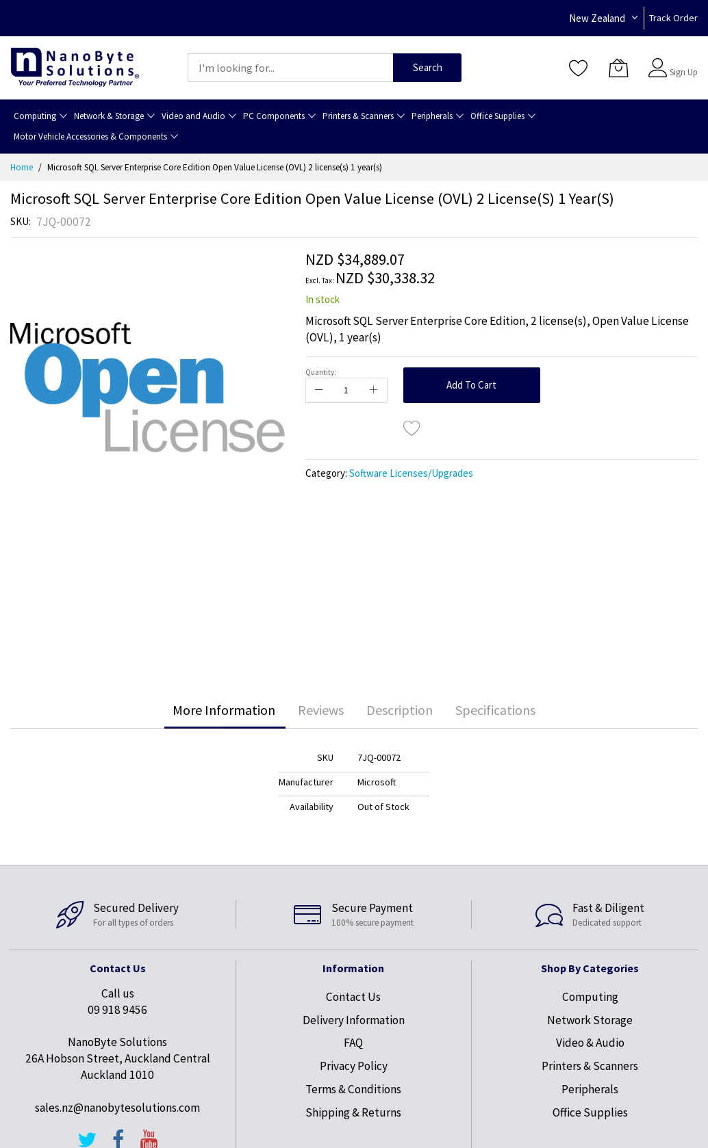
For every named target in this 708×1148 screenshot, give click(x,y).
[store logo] (75, 67)
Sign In (682, 61)
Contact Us (353, 996)
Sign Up (684, 72)
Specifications (495, 709)
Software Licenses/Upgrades (411, 473)
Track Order (673, 18)
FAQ (353, 1042)
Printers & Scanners (590, 1065)
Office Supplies (590, 1112)
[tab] (224, 710)
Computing (590, 996)
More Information (224, 709)
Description (399, 709)
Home (21, 167)
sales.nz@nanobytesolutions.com (117, 1107)
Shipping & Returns (353, 1112)
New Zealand (597, 18)
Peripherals (589, 1089)
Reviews (321, 709)
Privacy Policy (354, 1065)
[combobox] (291, 67)
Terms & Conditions (353, 1089)
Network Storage (590, 1020)
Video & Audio (590, 1042)
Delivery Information (354, 1020)
